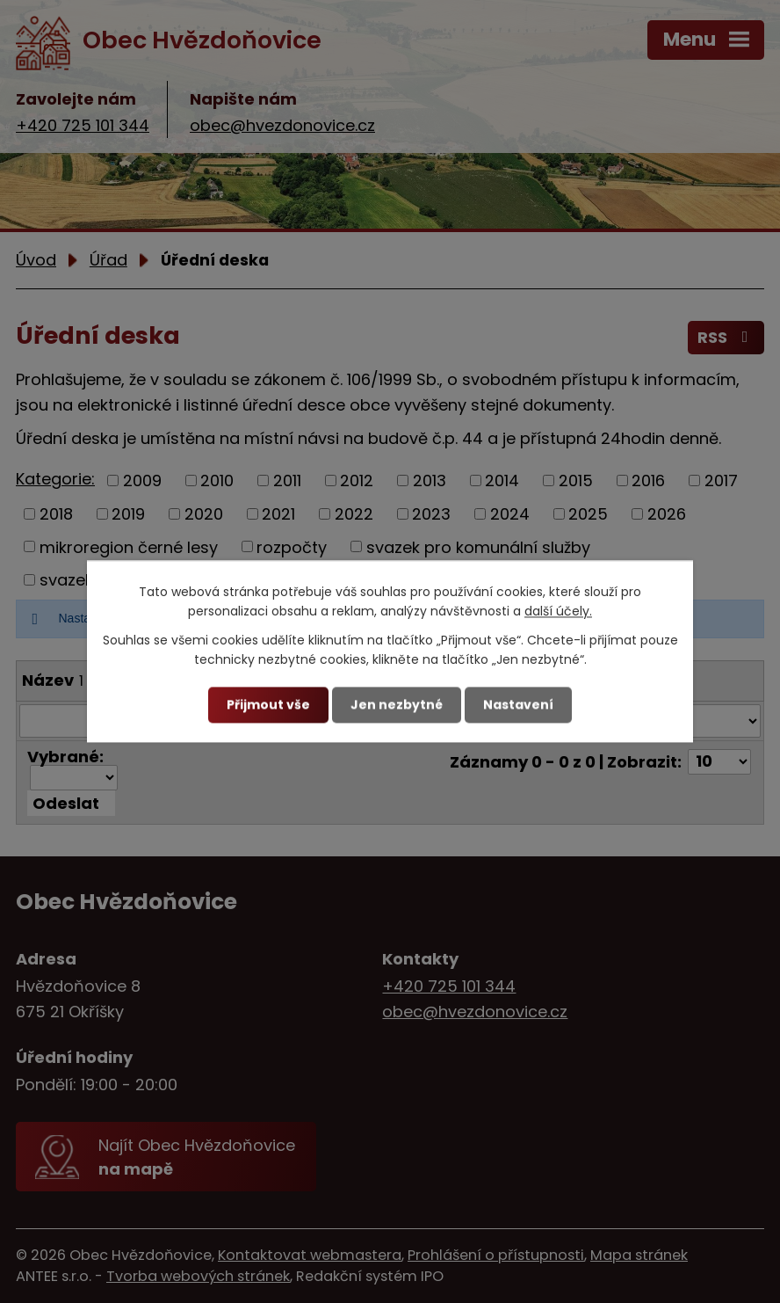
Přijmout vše (268, 704)
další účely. (558, 612)
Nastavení (518, 704)
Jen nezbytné (396, 704)
